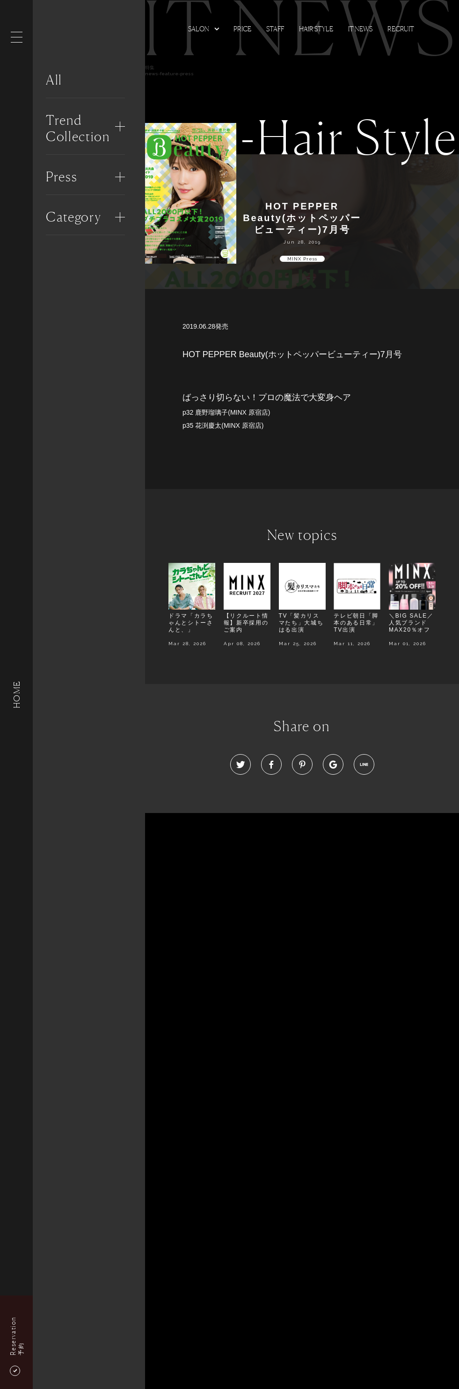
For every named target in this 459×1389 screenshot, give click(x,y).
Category (73, 217)
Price (242, 29)
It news (360, 29)
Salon (198, 29)
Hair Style (316, 29)
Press (61, 177)
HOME (16, 694)
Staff (275, 29)
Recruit (400, 29)
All (54, 80)
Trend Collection (78, 128)
